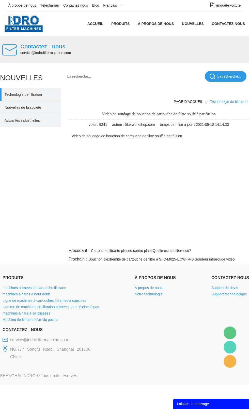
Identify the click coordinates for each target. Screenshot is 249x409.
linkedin (240, 241)
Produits (120, 24)
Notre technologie (149, 294)
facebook (158, 241)
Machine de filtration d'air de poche (30, 320)
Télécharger (49, 5)
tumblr (226, 241)
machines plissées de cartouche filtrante (34, 288)
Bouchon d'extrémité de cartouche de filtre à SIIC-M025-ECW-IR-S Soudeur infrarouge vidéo (161, 259)
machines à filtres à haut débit (26, 294)
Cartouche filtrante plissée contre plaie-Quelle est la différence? (141, 251)
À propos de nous (22, 5)
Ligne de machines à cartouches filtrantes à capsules (44, 300)
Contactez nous (75, 5)
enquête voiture (228, 5)
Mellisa (230, 347)
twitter (185, 241)
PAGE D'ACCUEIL (188, 102)
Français (110, 5)
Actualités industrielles (22, 120)
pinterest (212, 241)
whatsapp (199, 241)
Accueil (95, 24)
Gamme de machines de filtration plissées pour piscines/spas (51, 307)
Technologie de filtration (23, 94)
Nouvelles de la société (23, 107)
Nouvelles (193, 24)
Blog (95, 5)
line (172, 241)
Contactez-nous (228, 24)
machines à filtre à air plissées (26, 313)
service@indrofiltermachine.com (45, 53)
